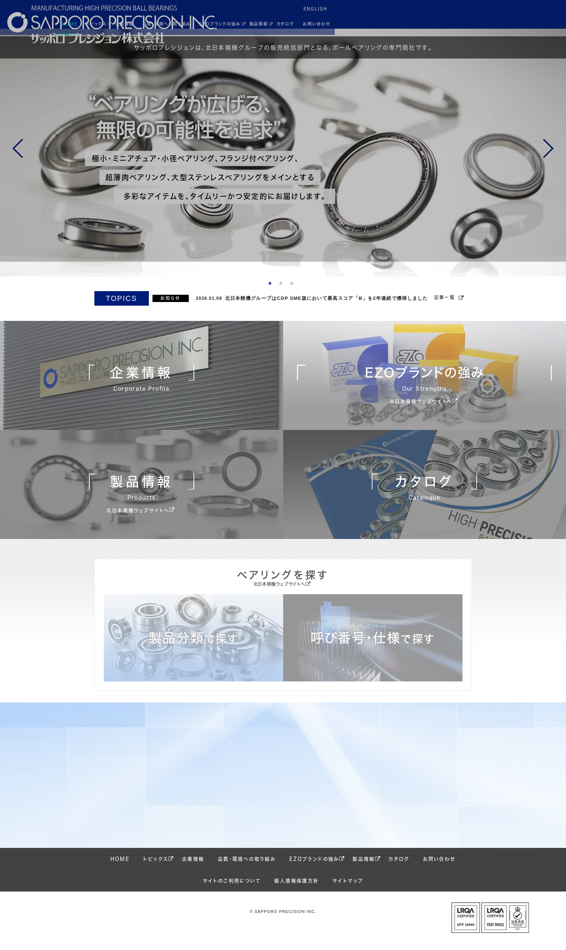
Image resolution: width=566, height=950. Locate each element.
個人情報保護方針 (296, 888)
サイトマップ (348, 888)
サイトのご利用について (232, 888)
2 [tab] (283, 291)
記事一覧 (444, 305)
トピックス (155, 866)
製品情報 (364, 866)
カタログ (399, 866)
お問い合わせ (439, 866)
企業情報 (193, 866)
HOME (120, 866)
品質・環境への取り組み (247, 866)
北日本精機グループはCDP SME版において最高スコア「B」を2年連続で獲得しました (326, 306)
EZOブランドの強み (314, 866)
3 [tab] (294, 291)
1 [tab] (272, 291)
